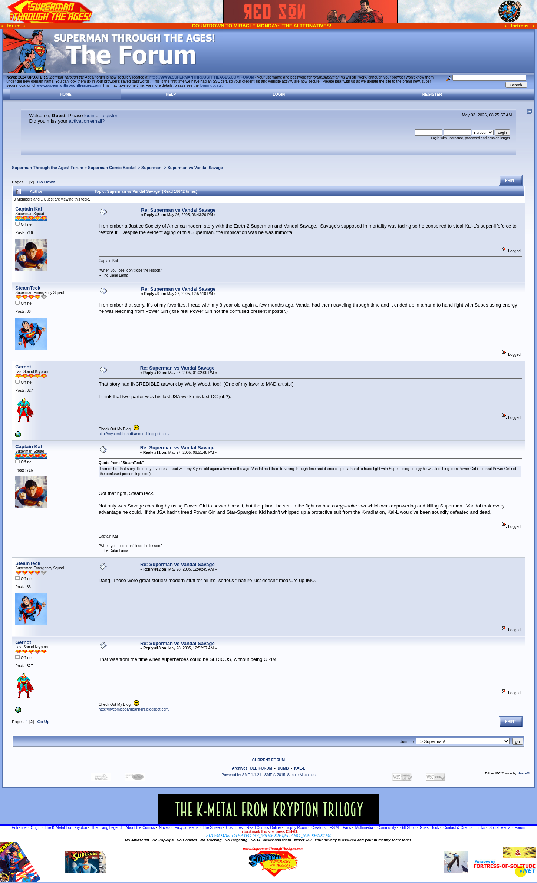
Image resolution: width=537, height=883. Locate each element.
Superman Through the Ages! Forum (47, 167)
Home (66, 94)
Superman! (152, 167)
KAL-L (299, 768)
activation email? (87, 121)
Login (279, 94)
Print (510, 180)
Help (170, 94)
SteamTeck (27, 288)
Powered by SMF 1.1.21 (241, 775)
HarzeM (523, 773)
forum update (211, 85)
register (109, 115)
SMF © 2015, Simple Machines (290, 775)
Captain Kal (28, 209)
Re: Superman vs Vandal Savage (178, 210)
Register (432, 94)
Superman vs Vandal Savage (195, 167)
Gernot (23, 367)
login (89, 115)
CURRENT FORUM (268, 760)
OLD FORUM (261, 768)
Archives (239, 768)
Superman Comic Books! (112, 167)
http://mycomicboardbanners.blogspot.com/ (134, 434)
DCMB (283, 768)
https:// (201, 77)
